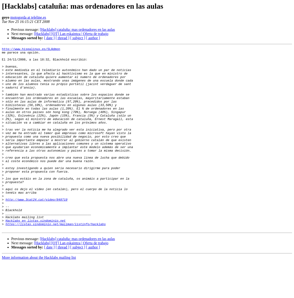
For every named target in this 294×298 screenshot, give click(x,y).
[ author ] (93, 38)
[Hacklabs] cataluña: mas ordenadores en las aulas (77, 30)
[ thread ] (62, 38)
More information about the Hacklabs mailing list (39, 294)
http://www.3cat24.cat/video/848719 (36, 230)
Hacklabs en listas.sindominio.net (36, 255)
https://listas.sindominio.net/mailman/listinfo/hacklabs (56, 260)
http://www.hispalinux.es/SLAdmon (31, 49)
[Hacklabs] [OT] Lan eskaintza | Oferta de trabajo (71, 34)
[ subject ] (77, 38)
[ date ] (49, 38)
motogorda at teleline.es (28, 17)
